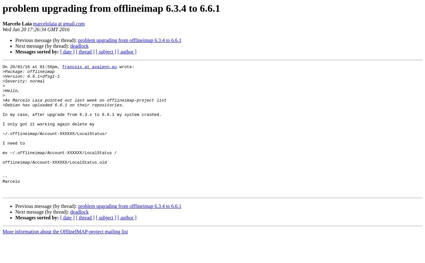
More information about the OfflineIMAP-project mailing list (65, 257)
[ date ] (67, 51)
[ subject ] (106, 51)
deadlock (79, 46)
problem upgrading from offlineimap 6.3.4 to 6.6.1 (129, 40)
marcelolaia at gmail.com (59, 23)
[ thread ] (85, 51)
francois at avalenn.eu (89, 67)
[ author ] (127, 51)
